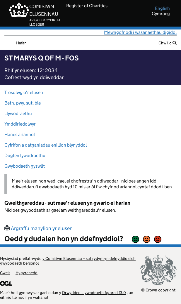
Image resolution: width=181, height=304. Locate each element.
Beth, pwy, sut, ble (22, 103)
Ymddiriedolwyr (20, 124)
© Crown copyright (158, 289)
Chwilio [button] (167, 43)
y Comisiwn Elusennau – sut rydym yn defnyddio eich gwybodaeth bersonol (68, 261)
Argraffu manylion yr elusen (38, 228)
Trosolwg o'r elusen (23, 92)
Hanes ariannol (19, 134)
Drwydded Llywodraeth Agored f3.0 (94, 292)
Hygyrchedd (26, 272)
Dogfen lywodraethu (24, 155)
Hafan (21, 43)
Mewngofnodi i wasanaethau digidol (140, 32)
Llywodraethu (18, 113)
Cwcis (5, 272)
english (162, 8)
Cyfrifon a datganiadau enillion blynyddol (45, 145)
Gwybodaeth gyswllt (24, 166)
